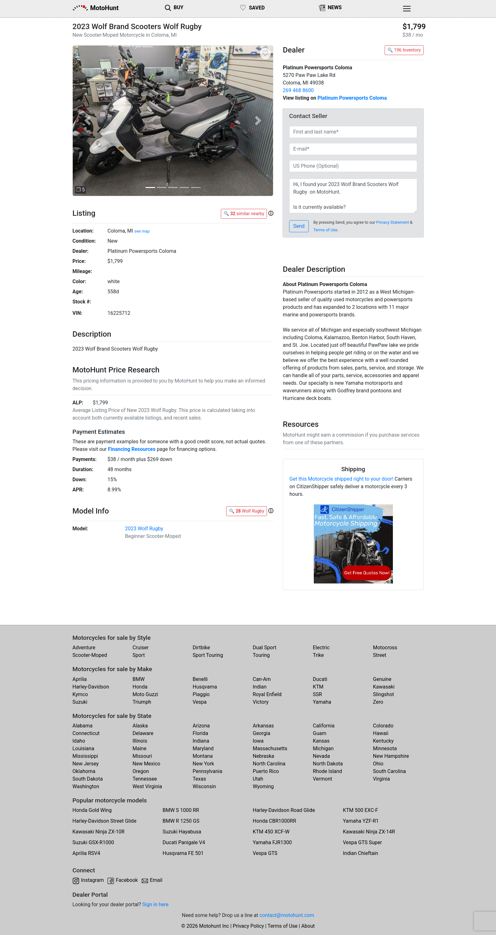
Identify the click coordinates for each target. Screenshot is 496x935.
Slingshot (383, 694)
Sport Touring (208, 655)
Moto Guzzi (145, 694)
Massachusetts (270, 748)
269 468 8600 (298, 90)
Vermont (322, 779)
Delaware (143, 733)
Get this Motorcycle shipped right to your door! (341, 479)
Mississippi (85, 756)
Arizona (201, 726)
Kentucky (383, 741)
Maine (139, 748)
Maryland (203, 748)
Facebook (127, 880)
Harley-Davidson (90, 687)
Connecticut (86, 733)
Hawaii (380, 733)
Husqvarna (205, 687)
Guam (319, 733)
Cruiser (141, 648)
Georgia (261, 733)
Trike (318, 655)
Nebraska (263, 756)
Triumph (142, 702)
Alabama (82, 726)
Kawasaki (383, 687)
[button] (87, 120)
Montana (203, 756)
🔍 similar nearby (244, 213)
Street (379, 655)
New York (203, 764)
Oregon (141, 771)
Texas (199, 779)
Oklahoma (83, 771)
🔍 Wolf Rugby (246, 511)
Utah (258, 779)
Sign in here (155, 904)
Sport (139, 655)
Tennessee (145, 779)
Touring (261, 655)
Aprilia (79, 679)
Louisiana (83, 748)
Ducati (320, 679)
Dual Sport (264, 648)
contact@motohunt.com (286, 915)
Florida (200, 733)
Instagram (92, 880)
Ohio (378, 764)
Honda (140, 687)
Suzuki (79, 702)
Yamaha (322, 702)
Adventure (83, 648)
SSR (317, 694)
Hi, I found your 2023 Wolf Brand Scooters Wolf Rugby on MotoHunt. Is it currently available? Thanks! (353, 195)
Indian (260, 687)
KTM (318, 687)
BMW (139, 679)
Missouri (142, 756)
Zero (378, 702)
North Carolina (269, 764)
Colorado (383, 726)
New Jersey (85, 764)
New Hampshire (391, 756)
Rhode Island (327, 771)
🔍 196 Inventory (404, 50)
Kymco (80, 694)
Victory (261, 702)
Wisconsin (204, 786)
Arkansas (263, 726)
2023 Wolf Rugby (144, 529)
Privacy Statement (392, 222)
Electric (321, 648)
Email (156, 880)
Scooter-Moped (89, 655)
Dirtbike (201, 648)
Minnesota (385, 748)
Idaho (78, 741)
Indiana (201, 741)
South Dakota (87, 779)
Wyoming (263, 786)
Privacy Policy (248, 926)
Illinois (140, 741)
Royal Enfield (267, 694)
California (323, 726)
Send (299, 226)
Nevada (321, 756)
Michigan (323, 748)
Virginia (381, 779)
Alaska (140, 726)
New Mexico (146, 764)
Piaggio (201, 694)
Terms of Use (325, 230)
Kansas (321, 741)
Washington (85, 786)
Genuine (382, 679)
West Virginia (147, 786)
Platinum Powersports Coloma (352, 98)
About (308, 926)
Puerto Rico (266, 771)
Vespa (200, 702)
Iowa (258, 741)
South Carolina (389, 771)
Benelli (200, 679)
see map (142, 231)
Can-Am (262, 679)
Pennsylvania (207, 771)
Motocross (385, 648)
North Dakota (328, 764)
